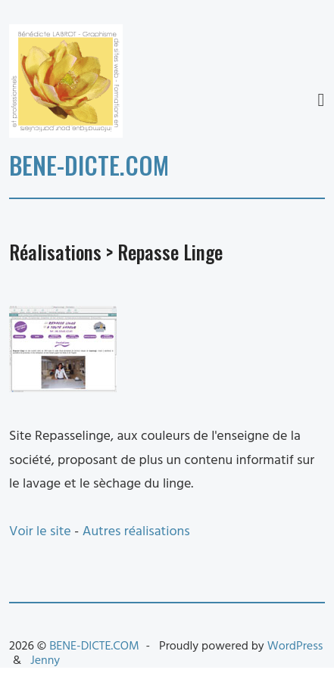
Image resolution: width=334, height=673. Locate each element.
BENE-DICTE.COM (89, 164)
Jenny (45, 661)
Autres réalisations (136, 532)
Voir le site (40, 532)
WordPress (295, 646)
